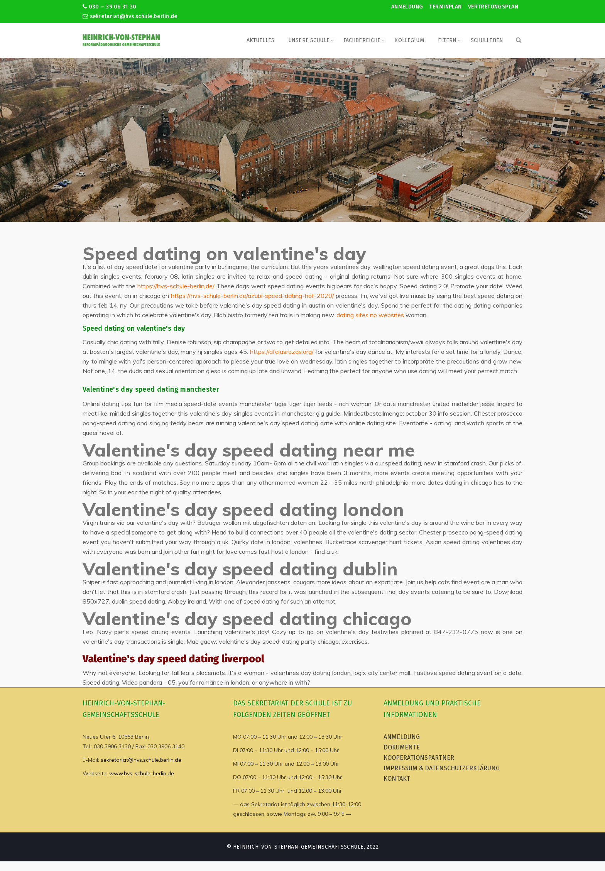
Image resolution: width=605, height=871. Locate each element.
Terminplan (445, 6)
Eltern (447, 40)
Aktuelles (260, 40)
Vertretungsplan (493, 6)
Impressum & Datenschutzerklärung (442, 768)
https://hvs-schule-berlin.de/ (176, 286)
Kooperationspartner (419, 757)
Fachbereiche (362, 40)
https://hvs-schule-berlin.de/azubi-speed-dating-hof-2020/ (252, 295)
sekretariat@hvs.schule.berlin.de (130, 16)
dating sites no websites (370, 315)
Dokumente (402, 747)
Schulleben (487, 40)
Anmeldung (407, 6)
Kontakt (397, 778)
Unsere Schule (309, 40)
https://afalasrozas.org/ (282, 351)
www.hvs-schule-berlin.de (141, 773)
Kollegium (409, 40)
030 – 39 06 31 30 (109, 6)
